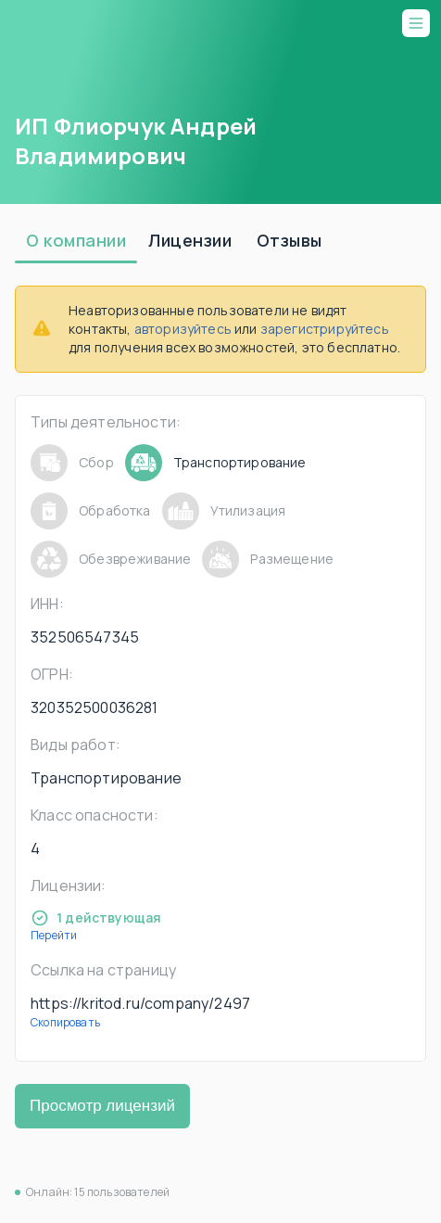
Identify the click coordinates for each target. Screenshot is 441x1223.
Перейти (54, 935)
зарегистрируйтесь (324, 329)
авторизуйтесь (183, 329)
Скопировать (65, 1022)
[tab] (76, 241)
